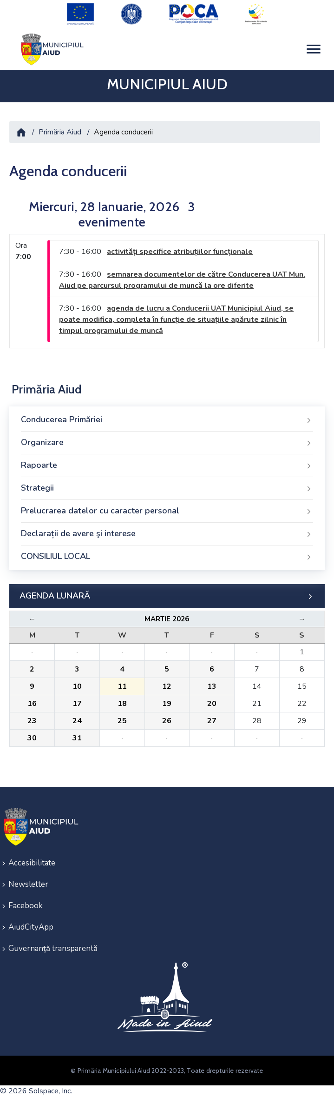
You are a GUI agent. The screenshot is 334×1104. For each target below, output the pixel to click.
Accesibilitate (31, 863)
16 (32, 703)
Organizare (167, 443)
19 (166, 703)
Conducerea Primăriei (167, 420)
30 (32, 738)
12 (166, 686)
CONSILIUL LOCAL (167, 557)
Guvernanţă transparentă (53, 948)
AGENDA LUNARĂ (167, 596)
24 (77, 721)
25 (122, 721)
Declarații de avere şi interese (167, 534)
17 (77, 703)
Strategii (167, 488)
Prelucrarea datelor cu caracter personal (167, 511)
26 (166, 721)
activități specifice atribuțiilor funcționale (180, 251)
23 (32, 721)
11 (122, 686)
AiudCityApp (30, 927)
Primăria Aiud (60, 132)
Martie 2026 (166, 619)
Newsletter (28, 884)
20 (211, 703)
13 (211, 686)
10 (77, 686)
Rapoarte (167, 465)
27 (211, 721)
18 (122, 703)
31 (77, 738)
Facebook (25, 905)
